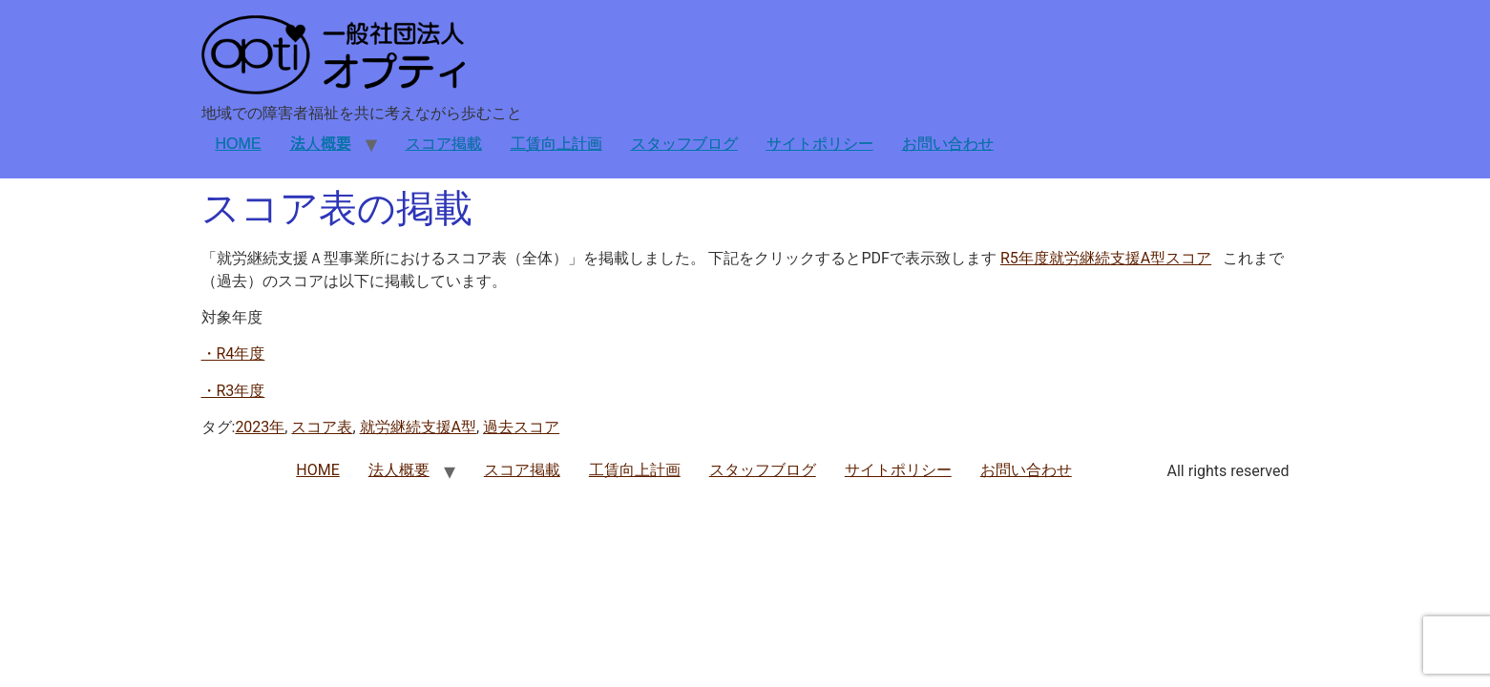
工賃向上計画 (556, 143)
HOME (239, 143)
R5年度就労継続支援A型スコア (1105, 258)
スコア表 (321, 427)
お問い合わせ (948, 143)
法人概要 (320, 143)
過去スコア (521, 427)
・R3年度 (233, 391)
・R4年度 (233, 353)
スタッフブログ (684, 143)
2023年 (259, 427)
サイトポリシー (819, 143)
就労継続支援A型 (418, 427)
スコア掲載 (444, 143)
